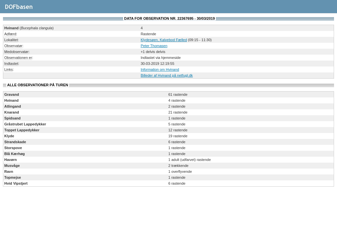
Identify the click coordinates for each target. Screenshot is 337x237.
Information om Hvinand (160, 69)
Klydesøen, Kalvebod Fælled (164, 40)
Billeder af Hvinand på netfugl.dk (167, 75)
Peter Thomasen (154, 46)
